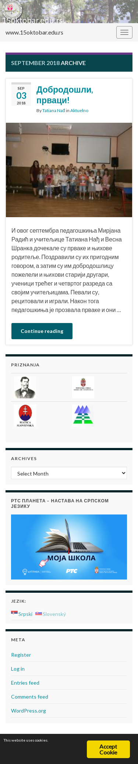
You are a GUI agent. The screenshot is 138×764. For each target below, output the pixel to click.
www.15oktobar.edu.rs (34, 32)
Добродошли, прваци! (64, 94)
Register (21, 655)
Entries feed (25, 682)
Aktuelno (79, 110)
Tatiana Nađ (53, 110)
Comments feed (29, 696)
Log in (18, 669)
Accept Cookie (108, 749)
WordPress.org (28, 710)
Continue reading (42, 331)
